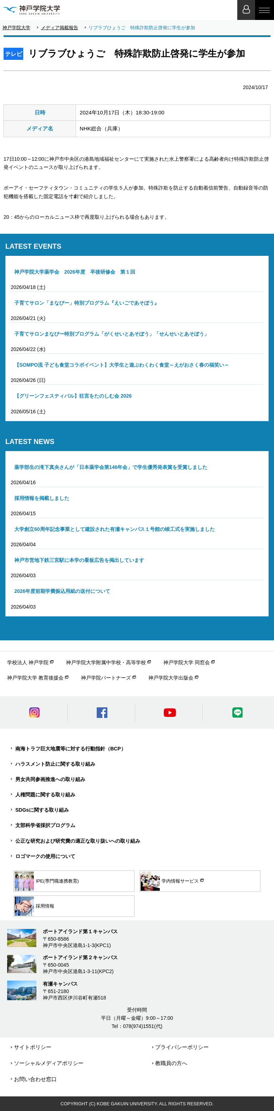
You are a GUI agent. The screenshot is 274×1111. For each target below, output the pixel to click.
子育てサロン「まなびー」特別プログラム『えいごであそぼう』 (86, 303)
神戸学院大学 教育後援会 (35, 678)
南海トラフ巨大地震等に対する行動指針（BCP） (70, 748)
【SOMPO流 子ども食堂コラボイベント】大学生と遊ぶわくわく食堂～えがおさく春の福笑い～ (121, 365)
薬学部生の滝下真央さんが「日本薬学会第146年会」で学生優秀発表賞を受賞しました (110, 467)
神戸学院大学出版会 (170, 678)
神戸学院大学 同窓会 (186, 662)
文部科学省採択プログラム (45, 825)
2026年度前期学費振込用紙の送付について (62, 591)
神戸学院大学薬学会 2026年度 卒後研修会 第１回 (74, 272)
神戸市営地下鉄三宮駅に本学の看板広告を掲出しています (79, 560)
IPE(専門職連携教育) (46, 881)
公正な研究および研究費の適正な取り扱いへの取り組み (77, 841)
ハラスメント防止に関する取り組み (55, 764)
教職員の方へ (171, 1063)
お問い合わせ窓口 (35, 1079)
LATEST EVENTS (33, 246)
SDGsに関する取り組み (42, 810)
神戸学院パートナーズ (106, 678)
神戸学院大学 (16, 27)
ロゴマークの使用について (45, 856)
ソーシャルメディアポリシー (48, 1063)
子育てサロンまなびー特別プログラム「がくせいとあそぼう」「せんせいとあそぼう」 (111, 334)
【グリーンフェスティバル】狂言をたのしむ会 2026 (73, 396)
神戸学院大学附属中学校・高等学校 (106, 662)
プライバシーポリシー (182, 1047)
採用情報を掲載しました (41, 498)
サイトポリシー (32, 1047)
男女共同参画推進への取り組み (50, 779)
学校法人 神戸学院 (28, 662)
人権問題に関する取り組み (45, 794)
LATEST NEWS (29, 441)
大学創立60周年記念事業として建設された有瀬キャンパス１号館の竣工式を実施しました (114, 529)
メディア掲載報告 (59, 27)
